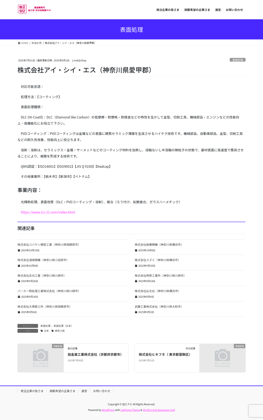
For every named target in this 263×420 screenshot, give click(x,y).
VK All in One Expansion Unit (159, 410)
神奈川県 (60, 330)
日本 (46, 330)
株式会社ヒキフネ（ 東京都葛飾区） (165, 354)
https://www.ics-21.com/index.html (48, 212)
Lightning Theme (130, 410)
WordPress (108, 410)
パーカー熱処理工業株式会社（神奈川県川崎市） (49, 291)
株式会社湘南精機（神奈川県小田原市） (43, 260)
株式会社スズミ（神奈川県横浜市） (158, 260)
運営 (84, 391)
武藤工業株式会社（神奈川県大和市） (159, 306)
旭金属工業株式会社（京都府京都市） (95, 354)
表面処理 (237, 60)
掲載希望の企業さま (62, 391)
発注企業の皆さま (32, 391)
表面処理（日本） (63, 325)
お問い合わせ (101, 391)
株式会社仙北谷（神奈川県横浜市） (158, 291)
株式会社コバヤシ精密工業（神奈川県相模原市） (49, 244)
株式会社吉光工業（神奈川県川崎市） (41, 275)
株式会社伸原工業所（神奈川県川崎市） (160, 275)
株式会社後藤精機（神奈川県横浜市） (159, 244)
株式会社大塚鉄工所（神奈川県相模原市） (44, 306)
